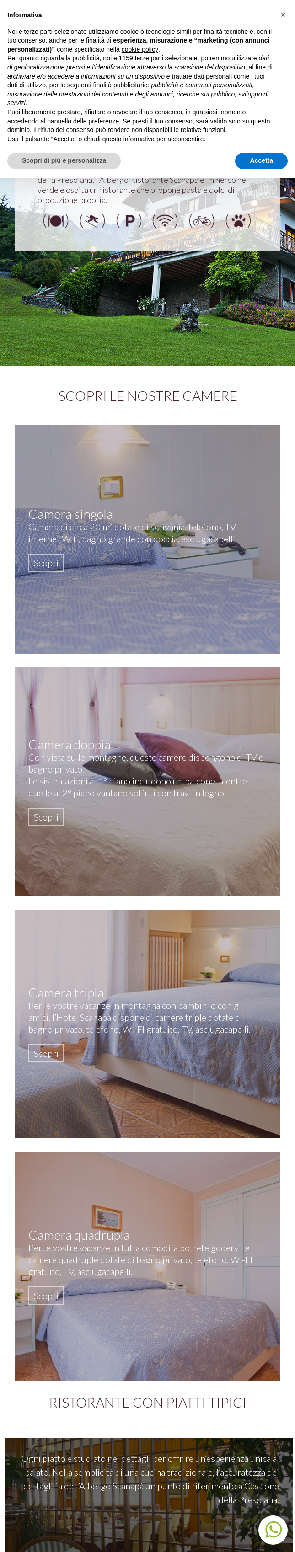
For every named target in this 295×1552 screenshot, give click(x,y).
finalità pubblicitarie (120, 85)
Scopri (46, 562)
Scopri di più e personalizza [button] (64, 160)
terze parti (149, 58)
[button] (283, 14)
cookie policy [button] (140, 49)
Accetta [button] (261, 160)
